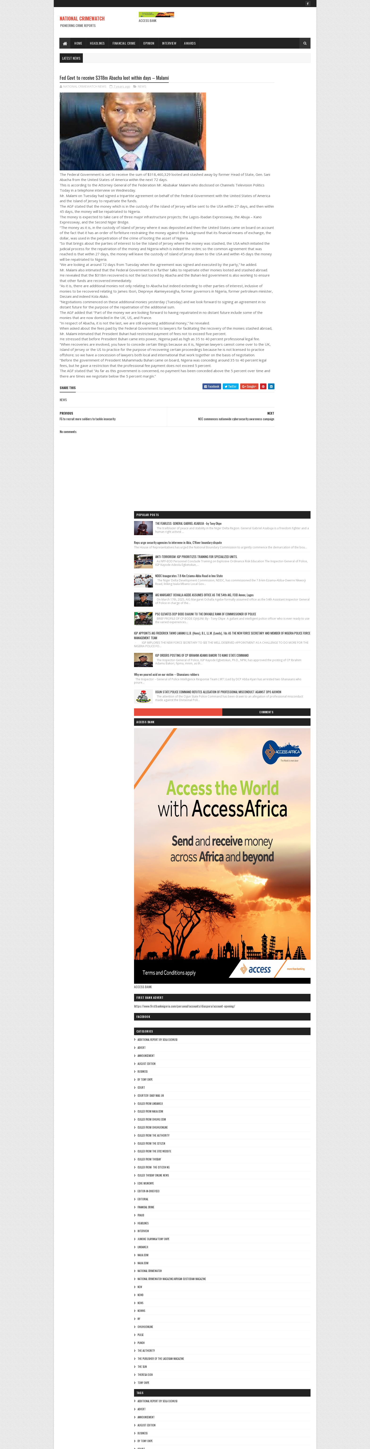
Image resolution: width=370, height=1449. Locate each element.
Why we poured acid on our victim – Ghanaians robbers (267, 316)
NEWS (142, 87)
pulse (242, 996)
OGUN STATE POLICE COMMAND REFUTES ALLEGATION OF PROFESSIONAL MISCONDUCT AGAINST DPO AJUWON (282, 342)
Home (78, 43)
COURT (242, 749)
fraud (242, 876)
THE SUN (243, 1028)
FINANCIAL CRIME (247, 868)
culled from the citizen (252, 805)
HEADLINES (244, 884)
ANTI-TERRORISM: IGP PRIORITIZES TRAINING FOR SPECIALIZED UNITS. (283, 143)
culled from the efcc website (256, 813)
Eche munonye (247, 845)
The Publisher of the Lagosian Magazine (262, 1020)
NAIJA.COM (244, 916)
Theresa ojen (246, 1036)
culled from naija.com (251, 773)
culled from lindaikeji (251, 765)
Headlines (97, 43)
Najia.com (244, 924)
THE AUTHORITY (247, 1012)
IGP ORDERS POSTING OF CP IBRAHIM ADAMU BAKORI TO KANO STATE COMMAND (282, 289)
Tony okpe (245, 1044)
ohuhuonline (246, 988)
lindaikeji (244, 908)
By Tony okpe (246, 741)
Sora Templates (82, 1443)
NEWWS (242, 972)
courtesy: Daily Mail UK (252, 757)
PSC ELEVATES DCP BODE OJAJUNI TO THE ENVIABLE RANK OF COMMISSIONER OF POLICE (282, 230)
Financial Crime (124, 43)
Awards (190, 43)
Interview (169, 43)
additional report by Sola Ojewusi (259, 701)
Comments (292, 369)
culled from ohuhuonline (254, 789)
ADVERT (243, 709)
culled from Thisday (250, 821)
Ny (240, 980)
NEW (241, 948)
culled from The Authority (255, 797)
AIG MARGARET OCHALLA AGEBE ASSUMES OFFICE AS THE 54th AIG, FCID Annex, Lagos (281, 201)
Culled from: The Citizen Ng (255, 829)
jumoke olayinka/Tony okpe (255, 900)
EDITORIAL (244, 860)
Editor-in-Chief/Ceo (250, 852)
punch (242, 1004)
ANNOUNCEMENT (247, 717)
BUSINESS (244, 733)
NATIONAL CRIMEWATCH (82, 18)
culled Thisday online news (254, 837)
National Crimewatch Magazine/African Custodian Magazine (273, 940)
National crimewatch (251, 932)
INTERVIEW (244, 892)
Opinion (149, 43)
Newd (242, 956)
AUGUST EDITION (248, 725)
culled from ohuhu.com (253, 781)
